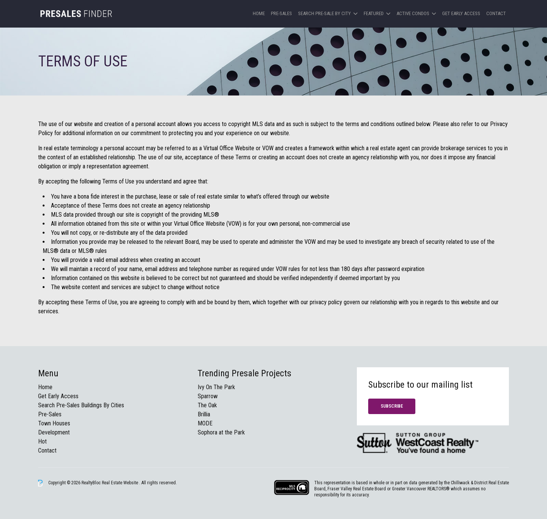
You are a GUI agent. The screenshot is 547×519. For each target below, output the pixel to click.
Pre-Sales (281, 13)
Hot (42, 441)
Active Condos (412, 13)
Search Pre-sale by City (324, 13)
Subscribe (392, 406)
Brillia (204, 414)
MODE (205, 423)
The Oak (207, 405)
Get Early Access (461, 13)
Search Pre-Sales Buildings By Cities (81, 405)
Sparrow (208, 396)
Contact (496, 13)
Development (54, 432)
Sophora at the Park (221, 432)
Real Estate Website (120, 482)
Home (259, 13)
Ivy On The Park (216, 387)
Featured (374, 13)
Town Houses (54, 423)
